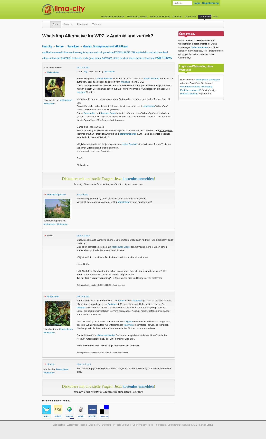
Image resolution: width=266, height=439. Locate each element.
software (107, 58)
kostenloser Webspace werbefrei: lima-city (76, 9)
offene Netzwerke (106, 335)
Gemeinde (109, 71)
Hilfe (215, 16)
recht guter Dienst (121, 247)
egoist (82, 52)
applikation (48, 52)
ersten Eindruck (151, 78)
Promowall (82, 24)
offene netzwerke (51, 58)
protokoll (66, 58)
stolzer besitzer (137, 58)
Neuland (81, 92)
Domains (177, 16)
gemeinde (108, 52)
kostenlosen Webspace (56, 224)
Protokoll (136, 300)
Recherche (89, 113)
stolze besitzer (120, 58)
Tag (85, 71)
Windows (125, 82)
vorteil (152, 58)
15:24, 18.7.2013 (84, 364)
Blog (150, 425)
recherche (77, 58)
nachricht (154, 52)
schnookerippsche (56, 194)
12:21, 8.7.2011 (83, 67)
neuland (163, 52)
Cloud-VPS (190, 16)
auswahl (58, 52)
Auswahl (81, 307)
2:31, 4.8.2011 (83, 195)
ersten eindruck (94, 52)
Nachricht (128, 325)
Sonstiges (73, 46)
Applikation (149, 106)
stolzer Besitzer (104, 78)
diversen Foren (108, 113)
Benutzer (68, 24)
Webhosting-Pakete (137, 16)
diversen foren (71, 52)
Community (205, 16)
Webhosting (59, 425)
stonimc (51, 364)
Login (197, 3)
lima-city (47, 46)
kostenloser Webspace (112, 16)
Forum (55, 24)
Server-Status (206, 425)
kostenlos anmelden (138, 178)
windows (164, 57)
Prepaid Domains (189, 93)
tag (147, 58)
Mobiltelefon (124, 202)
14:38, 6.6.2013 (83, 236)
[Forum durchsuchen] (182, 3)
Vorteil (121, 300)
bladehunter (53, 296)
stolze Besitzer (129, 144)
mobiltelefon (142, 52)
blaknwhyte (53, 72)
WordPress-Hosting (160, 16)
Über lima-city (139, 425)
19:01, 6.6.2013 (83, 297)
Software (112, 304)
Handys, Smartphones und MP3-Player (105, 46)
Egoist (129, 321)
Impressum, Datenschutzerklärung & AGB (176, 425)
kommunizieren (124, 52)
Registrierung (210, 3)
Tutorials (96, 24)
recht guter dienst (92, 58)
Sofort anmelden (199, 47)
